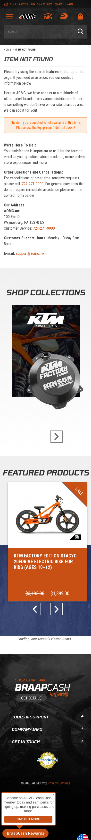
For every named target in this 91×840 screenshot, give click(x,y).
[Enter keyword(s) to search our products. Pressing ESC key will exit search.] (39, 31)
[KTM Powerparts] (45, 352)
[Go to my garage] (48, 16)
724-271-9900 (32, 184)
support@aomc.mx (30, 253)
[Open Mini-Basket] (81, 16)
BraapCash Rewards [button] (25, 833)
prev (37, 609)
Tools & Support (47, 717)
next (55, 436)
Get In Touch (47, 741)
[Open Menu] (9, 18)
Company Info (47, 729)
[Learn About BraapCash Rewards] (43, 691)
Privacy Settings (59, 783)
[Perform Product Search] (80, 31)
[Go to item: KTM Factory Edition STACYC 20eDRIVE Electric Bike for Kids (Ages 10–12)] (47, 541)
